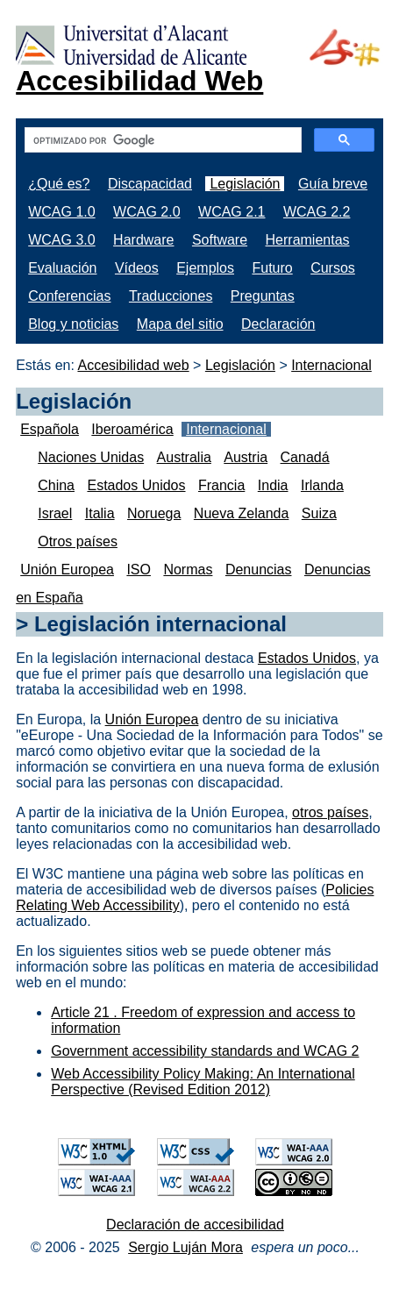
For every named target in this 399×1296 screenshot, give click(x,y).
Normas (187, 569)
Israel (55, 513)
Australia (184, 457)
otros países (330, 812)
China (56, 485)
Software (219, 239)
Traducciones (170, 295)
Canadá (305, 457)
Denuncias (258, 569)
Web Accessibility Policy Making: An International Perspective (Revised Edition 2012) (203, 1081)
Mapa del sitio (180, 324)
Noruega (154, 513)
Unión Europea (67, 569)
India (273, 485)
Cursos (332, 267)
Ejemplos (205, 267)
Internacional (331, 365)
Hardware (143, 239)
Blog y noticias (73, 324)
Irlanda (322, 485)
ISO (138, 569)
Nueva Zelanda (241, 513)
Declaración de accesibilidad (195, 1224)
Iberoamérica (132, 429)
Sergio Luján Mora (185, 1247)
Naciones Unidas (91, 457)
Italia (100, 513)
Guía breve (332, 183)
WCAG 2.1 (231, 211)
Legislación (245, 183)
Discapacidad (150, 183)
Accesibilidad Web (139, 80)
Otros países (78, 541)
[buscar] (161, 140)
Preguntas (263, 295)
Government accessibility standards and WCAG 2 (205, 1050)
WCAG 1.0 (61, 211)
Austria (245, 457)
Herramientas (308, 239)
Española (49, 429)
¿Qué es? (58, 183)
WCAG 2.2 (316, 211)
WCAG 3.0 (61, 239)
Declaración (278, 324)
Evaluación (62, 267)
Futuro (272, 267)
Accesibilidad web (133, 365)
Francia (221, 485)
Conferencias (69, 295)
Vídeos (137, 267)
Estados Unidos (136, 485)
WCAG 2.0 (146, 211)
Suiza (319, 513)
